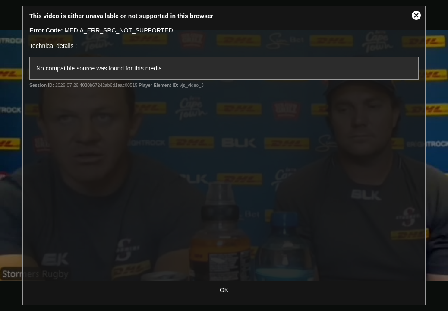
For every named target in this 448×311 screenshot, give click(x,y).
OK (224, 289)
